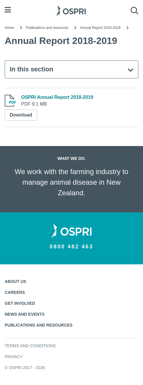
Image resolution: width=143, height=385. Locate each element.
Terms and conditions (30, 345)
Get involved (20, 303)
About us (15, 281)
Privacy (13, 356)
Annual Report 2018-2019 (100, 28)
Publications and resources (47, 28)
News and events (25, 314)
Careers (15, 292)
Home (9, 28)
